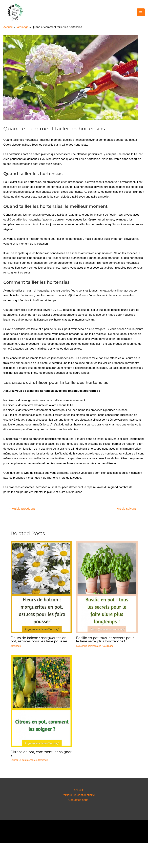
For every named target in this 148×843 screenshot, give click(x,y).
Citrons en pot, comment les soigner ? (41, 753)
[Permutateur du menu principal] (141, 12)
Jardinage (16, 646)
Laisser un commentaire (88, 646)
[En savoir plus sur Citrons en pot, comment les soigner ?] (41, 700)
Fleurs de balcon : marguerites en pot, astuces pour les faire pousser (39, 639)
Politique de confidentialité (78, 795)
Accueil (78, 790)
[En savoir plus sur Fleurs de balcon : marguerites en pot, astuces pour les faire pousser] (41, 586)
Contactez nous (78, 799)
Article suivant (128, 508)
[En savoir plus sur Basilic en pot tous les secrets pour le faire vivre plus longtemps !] (107, 586)
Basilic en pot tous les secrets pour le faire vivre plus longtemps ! (105, 639)
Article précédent (21, 508)
